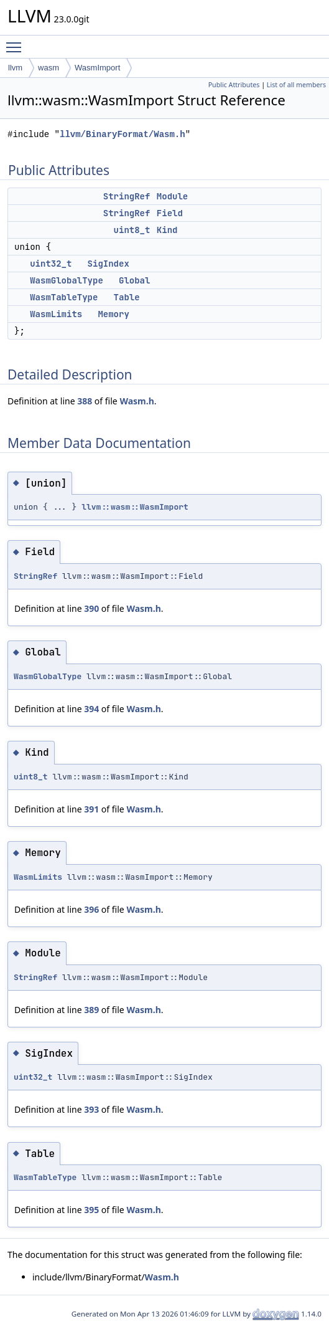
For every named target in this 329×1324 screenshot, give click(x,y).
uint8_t (132, 230)
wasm (48, 67)
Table (127, 297)
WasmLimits (56, 314)
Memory (113, 314)
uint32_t (51, 263)
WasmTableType (64, 297)
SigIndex (108, 263)
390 (91, 608)
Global (134, 280)
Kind (167, 230)
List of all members (296, 84)
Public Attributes (234, 84)
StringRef (127, 196)
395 (91, 1210)
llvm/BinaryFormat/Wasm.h (122, 134)
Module (172, 196)
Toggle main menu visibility (16, 42)
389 (91, 1010)
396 (91, 909)
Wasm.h (136, 401)
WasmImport (97, 67)
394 (91, 709)
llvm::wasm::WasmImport (134, 507)
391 (91, 809)
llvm (15, 67)
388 (84, 401)
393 (91, 1109)
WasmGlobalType (66, 280)
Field (170, 213)
